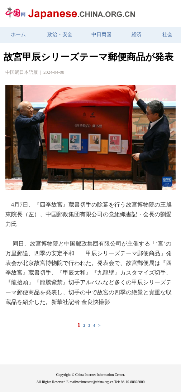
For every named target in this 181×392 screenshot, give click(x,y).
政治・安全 (59, 34)
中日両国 (101, 34)
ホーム (18, 34)
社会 (167, 34)
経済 (137, 34)
